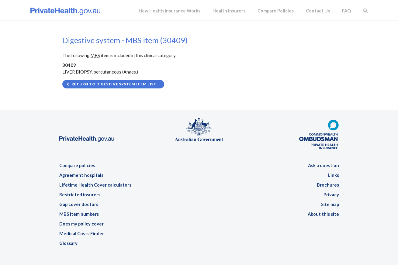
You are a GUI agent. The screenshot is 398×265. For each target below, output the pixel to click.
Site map (330, 204)
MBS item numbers (79, 214)
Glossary (68, 243)
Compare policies (77, 165)
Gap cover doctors (78, 204)
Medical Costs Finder (81, 233)
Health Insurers (229, 10)
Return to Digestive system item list (114, 84)
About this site (323, 214)
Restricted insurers (79, 194)
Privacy (331, 194)
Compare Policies (276, 10)
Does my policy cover (81, 223)
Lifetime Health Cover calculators (95, 185)
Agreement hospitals (81, 175)
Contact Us (318, 10)
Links (333, 175)
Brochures (328, 185)
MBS (95, 55)
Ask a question (323, 165)
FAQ (346, 10)
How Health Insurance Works (169, 10)
